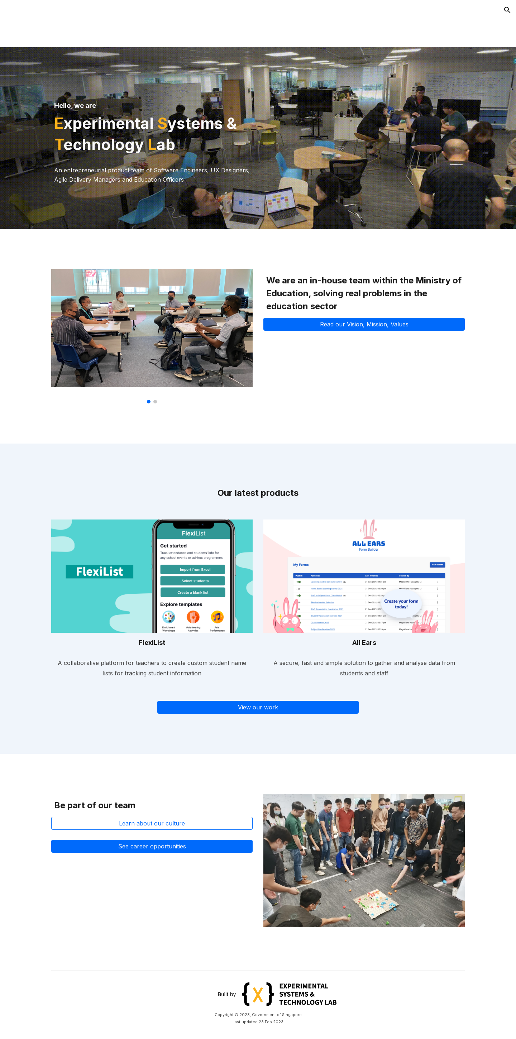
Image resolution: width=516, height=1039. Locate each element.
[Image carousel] (152, 336)
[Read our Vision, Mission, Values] (364, 324)
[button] (507, 10)
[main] (152, 124)
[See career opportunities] (152, 846)
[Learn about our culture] (152, 823)
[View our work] (258, 707)
